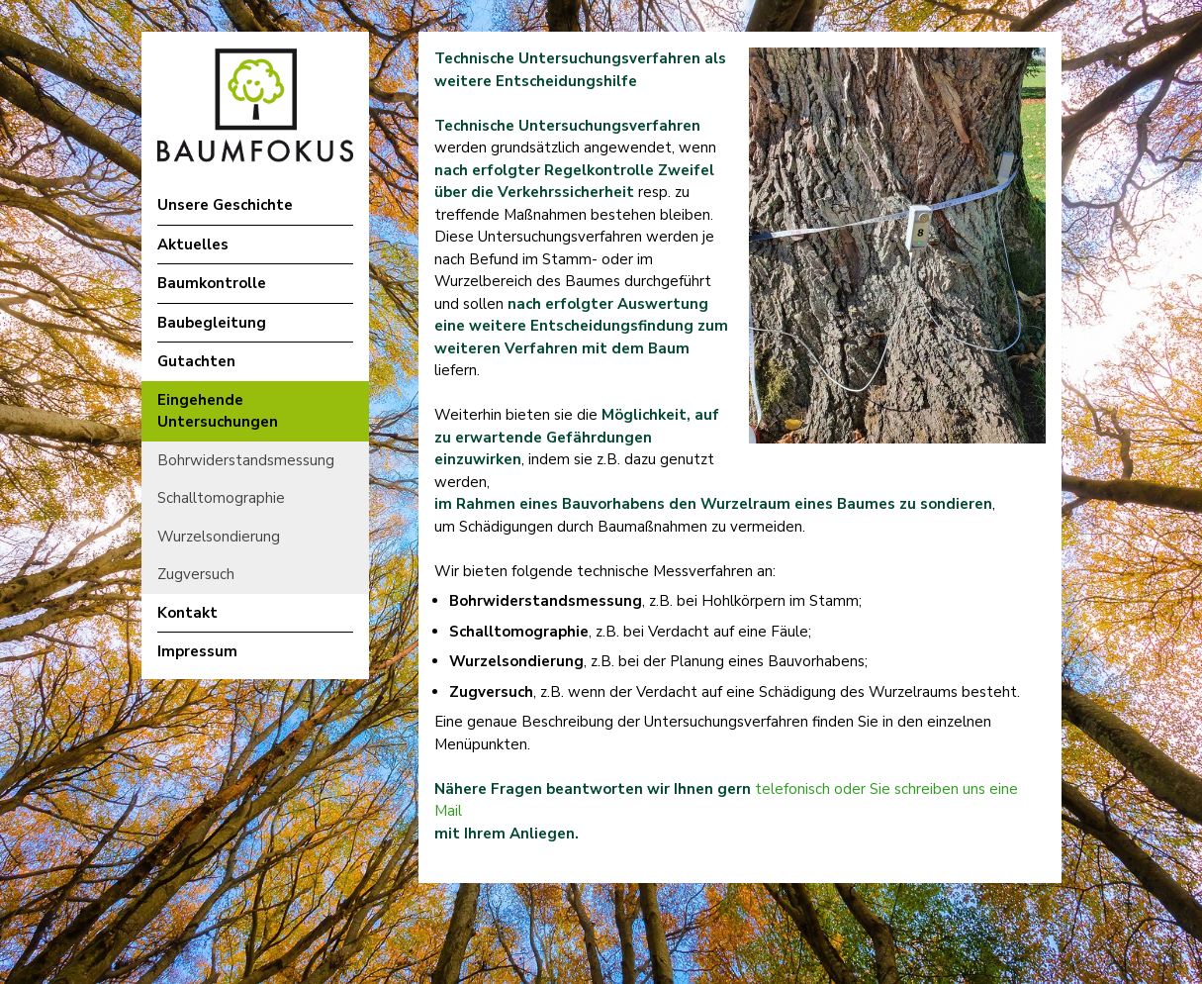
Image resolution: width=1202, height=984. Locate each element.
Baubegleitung (211, 323)
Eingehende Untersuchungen (217, 411)
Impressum (197, 651)
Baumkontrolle (211, 283)
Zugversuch (195, 574)
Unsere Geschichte (225, 205)
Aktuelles (193, 244)
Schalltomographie (221, 498)
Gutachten (196, 361)
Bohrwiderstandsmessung (245, 460)
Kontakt (187, 613)
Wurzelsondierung (218, 536)
